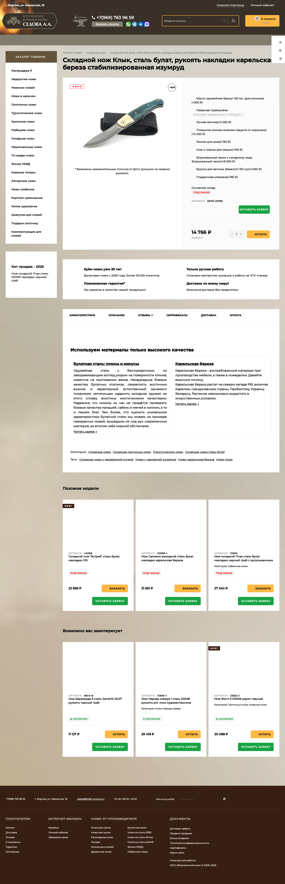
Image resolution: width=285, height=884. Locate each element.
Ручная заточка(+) (211, 122)
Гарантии (11, 846)
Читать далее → (85, 432)
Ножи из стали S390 (139, 832)
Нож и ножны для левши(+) (217, 149)
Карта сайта (177, 852)
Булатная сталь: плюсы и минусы (106, 363)
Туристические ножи (168, 452)
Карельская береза (194, 363)
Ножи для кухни (100, 832)
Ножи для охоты (101, 827)
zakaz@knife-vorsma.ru (90, 798)
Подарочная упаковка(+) (214, 177)
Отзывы (10, 837)
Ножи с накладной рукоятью (155, 459)
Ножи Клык (224, 459)
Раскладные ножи (102, 837)
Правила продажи (181, 833)
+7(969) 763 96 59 (115, 17)
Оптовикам (12, 851)
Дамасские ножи (101, 851)
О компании (13, 842)
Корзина (53, 827)
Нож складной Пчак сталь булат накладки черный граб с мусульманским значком (243, 560)
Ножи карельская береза (196, 459)
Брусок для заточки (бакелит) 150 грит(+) (226, 169)
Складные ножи (96, 52)
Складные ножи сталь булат (205, 452)
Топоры (95, 842)
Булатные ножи (136, 827)
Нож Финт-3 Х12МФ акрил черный (238, 699)
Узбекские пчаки (137, 851)
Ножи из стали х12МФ (140, 842)
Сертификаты (178, 847)
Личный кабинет (58, 832)
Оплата (10, 827)
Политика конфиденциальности (189, 843)
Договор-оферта (180, 828)
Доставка (11, 832)
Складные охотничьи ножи (132, 452)
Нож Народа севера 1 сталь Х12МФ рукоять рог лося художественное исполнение (166, 702)
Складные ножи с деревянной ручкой (106, 459)
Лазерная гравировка (209, 110)
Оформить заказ (58, 837)
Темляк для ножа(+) (211, 142)
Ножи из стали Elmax (140, 837)
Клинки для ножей (102, 846)
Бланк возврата (179, 838)
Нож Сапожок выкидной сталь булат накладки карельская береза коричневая (167, 560)
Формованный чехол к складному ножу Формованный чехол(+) (221, 159)
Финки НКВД (135, 846)
